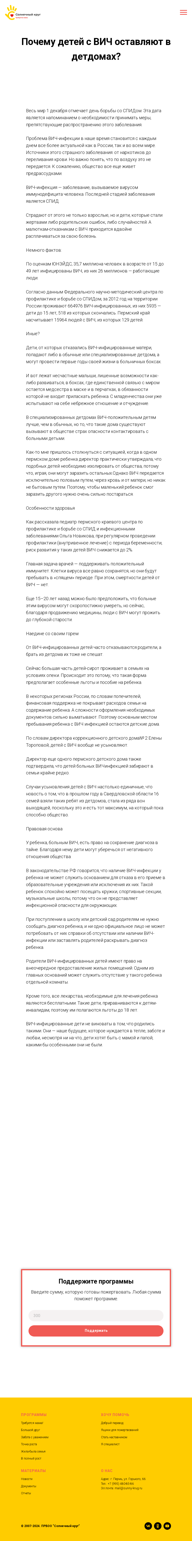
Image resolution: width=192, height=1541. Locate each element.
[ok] (158, 1526)
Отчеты (26, 1493)
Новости (26, 1479)
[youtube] (167, 1526)
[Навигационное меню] (183, 12)
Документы (28, 1486)
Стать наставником (114, 1437)
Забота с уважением (34, 1437)
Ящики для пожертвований (119, 1430)
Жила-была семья (33, 1451)
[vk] (148, 1526)
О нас (107, 1471)
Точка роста (29, 1444)
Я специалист (110, 1444)
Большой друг (30, 1430)
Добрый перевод (112, 1423)
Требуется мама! (32, 1423)
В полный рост (31, 1458)
